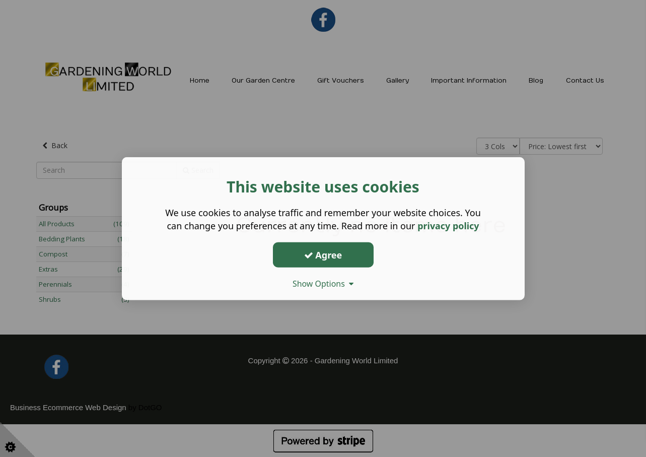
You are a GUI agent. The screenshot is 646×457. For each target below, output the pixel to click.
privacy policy (448, 226)
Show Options (323, 283)
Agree (323, 254)
